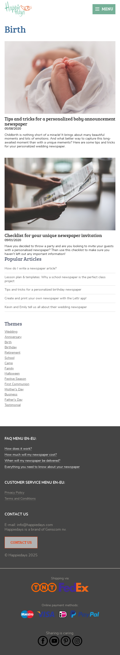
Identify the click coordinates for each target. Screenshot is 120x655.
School (9, 358)
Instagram (77, 641)
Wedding (11, 331)
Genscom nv (55, 529)
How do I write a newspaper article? (31, 268)
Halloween (12, 373)
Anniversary (13, 337)
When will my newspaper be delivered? (32, 460)
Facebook (43, 641)
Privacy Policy (14, 492)
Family (9, 368)
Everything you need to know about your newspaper (42, 467)
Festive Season (15, 378)
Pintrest (66, 641)
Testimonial (13, 405)
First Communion (17, 384)
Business (11, 394)
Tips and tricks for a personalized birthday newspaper (43, 289)
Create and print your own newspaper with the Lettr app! (45, 298)
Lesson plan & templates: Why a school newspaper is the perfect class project (55, 279)
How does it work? (18, 448)
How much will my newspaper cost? (31, 454)
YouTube (54, 641)
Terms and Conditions (20, 498)
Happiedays (18, 9)
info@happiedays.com (35, 525)
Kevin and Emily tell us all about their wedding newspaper (46, 307)
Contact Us (21, 542)
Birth (8, 342)
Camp (9, 363)
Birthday (11, 347)
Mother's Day (14, 389)
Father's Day (13, 399)
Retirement (12, 352)
